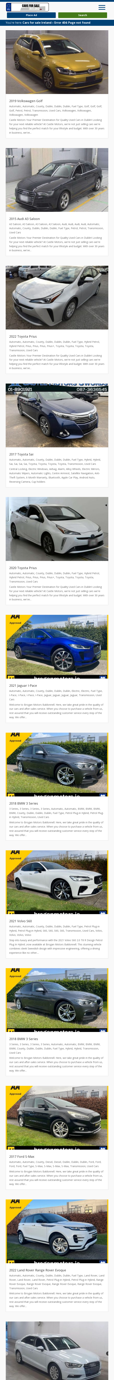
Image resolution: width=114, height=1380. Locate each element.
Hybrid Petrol (91, 341)
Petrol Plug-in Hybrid (77, 813)
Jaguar (47, 695)
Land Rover (90, 1275)
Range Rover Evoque (39, 1284)
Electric (76, 691)
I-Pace (13, 695)
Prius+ (50, 346)
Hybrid (87, 459)
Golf (86, 106)
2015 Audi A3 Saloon (24, 219)
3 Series (13, 808)
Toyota (60, 346)
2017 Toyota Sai (21, 454)
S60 (45, 930)
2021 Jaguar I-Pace (23, 685)
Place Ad (31, 15)
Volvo (99, 930)
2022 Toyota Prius (23, 336)
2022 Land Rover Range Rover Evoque (37, 1270)
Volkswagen (69, 110)
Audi (64, 224)
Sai (11, 464)
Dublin (49, 106)
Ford (91, 1162)
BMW (81, 808)
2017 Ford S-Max (21, 1156)
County (40, 106)
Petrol (18, 110)
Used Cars (55, 110)
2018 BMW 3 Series (23, 803)
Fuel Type (77, 106)
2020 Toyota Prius (23, 568)
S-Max (39, 1166)
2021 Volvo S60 (20, 921)
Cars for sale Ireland (37, 23)
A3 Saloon (15, 224)
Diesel (49, 1162)
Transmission (40, 110)
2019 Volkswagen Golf (26, 101)
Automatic (15, 106)
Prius (28, 346)
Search (82, 15)
